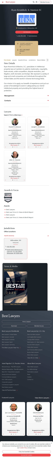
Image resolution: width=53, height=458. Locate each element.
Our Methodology (32, 369)
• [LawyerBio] (14, 147)
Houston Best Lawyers (33, 344)
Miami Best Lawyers (32, 355)
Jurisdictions (32, 60)
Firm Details (7, 60)
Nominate (14, 326)
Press (28, 374)
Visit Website (26, 32)
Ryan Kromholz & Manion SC (14, 130)
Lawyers (14, 60)
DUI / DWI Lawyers (7, 379)
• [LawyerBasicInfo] (12, 147)
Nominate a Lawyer (32, 372)
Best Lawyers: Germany (8, 344)
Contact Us (30, 379)
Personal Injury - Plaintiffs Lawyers (11, 366)
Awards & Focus (22, 60)
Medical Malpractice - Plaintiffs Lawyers (12, 369)
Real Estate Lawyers (7, 387)
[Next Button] (25, 133)
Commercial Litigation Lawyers (10, 384)
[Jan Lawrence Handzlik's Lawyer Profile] (13, 409)
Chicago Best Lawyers (33, 339)
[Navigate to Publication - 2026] (15, 288)
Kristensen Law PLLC (38, 416)
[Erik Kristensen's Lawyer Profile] (38, 409)
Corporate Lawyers (7, 382)
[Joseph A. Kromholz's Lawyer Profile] (38, 123)
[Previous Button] (5, 133)
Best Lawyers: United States (9, 334)
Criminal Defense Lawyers (9, 377)
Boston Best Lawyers (33, 352)
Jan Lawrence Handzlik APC (13, 416)
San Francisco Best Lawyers (34, 349)
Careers (29, 377)
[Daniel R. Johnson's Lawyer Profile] (14, 123)
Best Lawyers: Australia (8, 339)
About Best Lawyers (32, 366)
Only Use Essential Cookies (26, 451)
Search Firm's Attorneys (13, 115)
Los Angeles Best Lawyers (34, 337)
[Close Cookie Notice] (51, 443)
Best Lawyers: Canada (8, 337)
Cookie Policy (23, 448)
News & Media (41, 60)
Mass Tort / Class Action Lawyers (11, 372)
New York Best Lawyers (33, 334)
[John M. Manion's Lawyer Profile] (14, 156)
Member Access (39, 326)
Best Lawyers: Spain (7, 342)
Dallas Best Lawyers (32, 347)
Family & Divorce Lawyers (9, 374)
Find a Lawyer (26, 321)
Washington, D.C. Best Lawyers (35, 342)
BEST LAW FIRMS (25, 49)
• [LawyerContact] (40, 147)
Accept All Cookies (26, 455)
